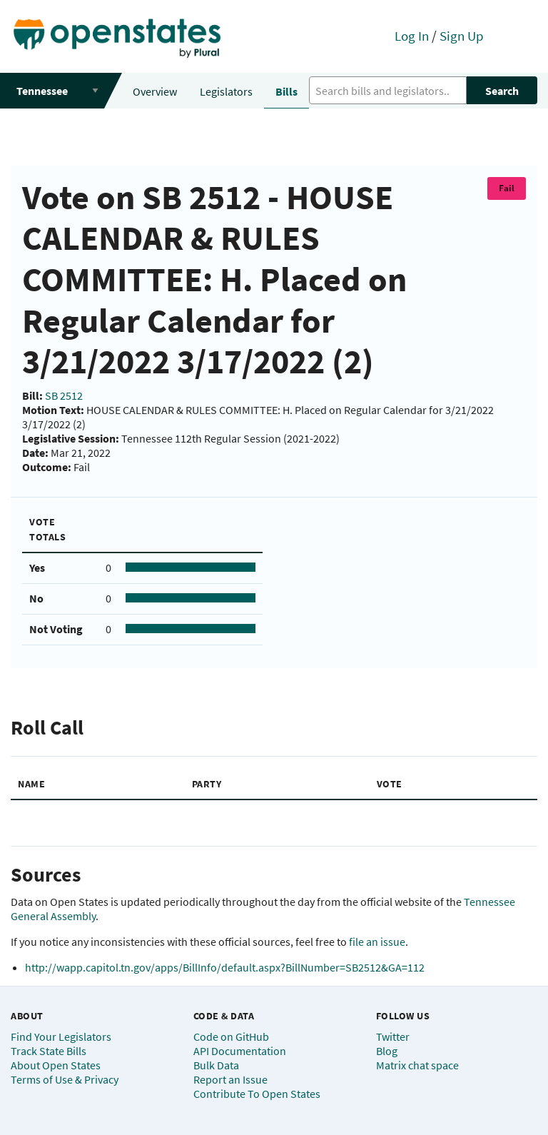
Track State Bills (48, 1051)
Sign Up (462, 35)
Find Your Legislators (61, 1036)
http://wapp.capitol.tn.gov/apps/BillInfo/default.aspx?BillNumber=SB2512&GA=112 (225, 967)
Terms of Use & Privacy (64, 1079)
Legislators (226, 91)
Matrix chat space (417, 1065)
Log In (412, 35)
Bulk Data (216, 1065)
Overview (155, 91)
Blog (386, 1051)
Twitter (393, 1036)
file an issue (377, 941)
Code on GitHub (231, 1036)
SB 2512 (64, 395)
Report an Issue (230, 1079)
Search (502, 91)
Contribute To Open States (256, 1093)
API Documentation (239, 1051)
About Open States (56, 1065)
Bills (286, 91)
